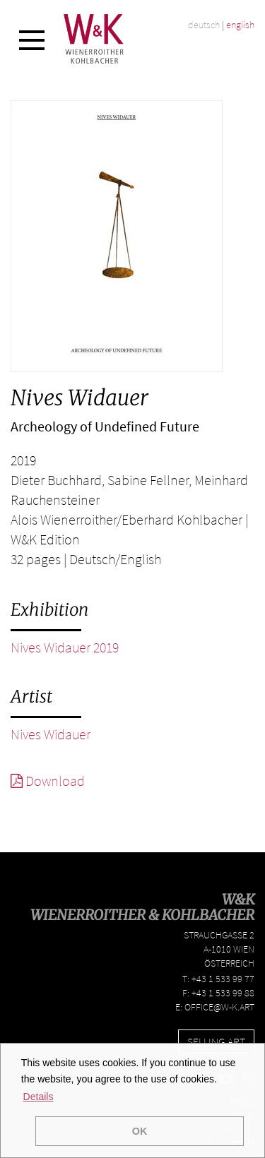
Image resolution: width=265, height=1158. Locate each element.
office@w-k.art (219, 1007)
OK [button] (140, 1131)
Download (48, 780)
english (240, 24)
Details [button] (38, 1096)
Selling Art (216, 1041)
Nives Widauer (50, 734)
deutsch (204, 24)
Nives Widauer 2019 (65, 647)
